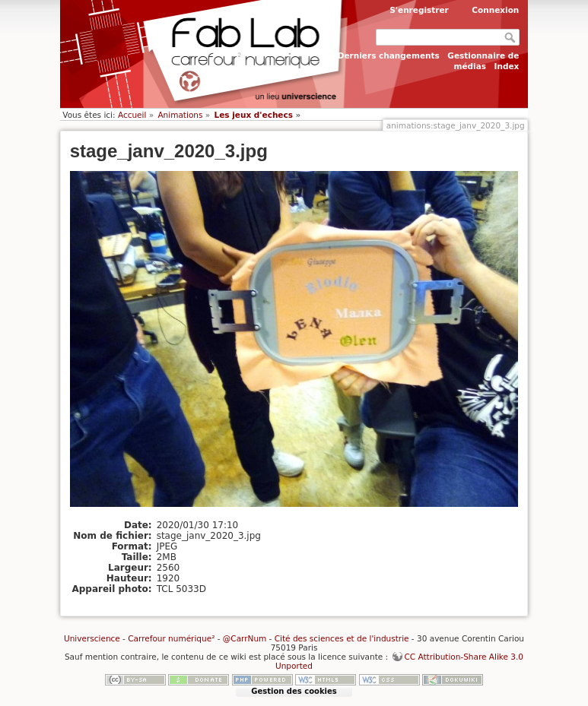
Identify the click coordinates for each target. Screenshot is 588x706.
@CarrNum (244, 638)
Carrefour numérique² (171, 638)
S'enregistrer (419, 9)
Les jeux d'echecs (253, 114)
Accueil (132, 114)
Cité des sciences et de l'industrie (342, 638)
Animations (179, 114)
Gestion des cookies (293, 691)
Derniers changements (389, 55)
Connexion (495, 9)
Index (507, 66)
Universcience (92, 638)
